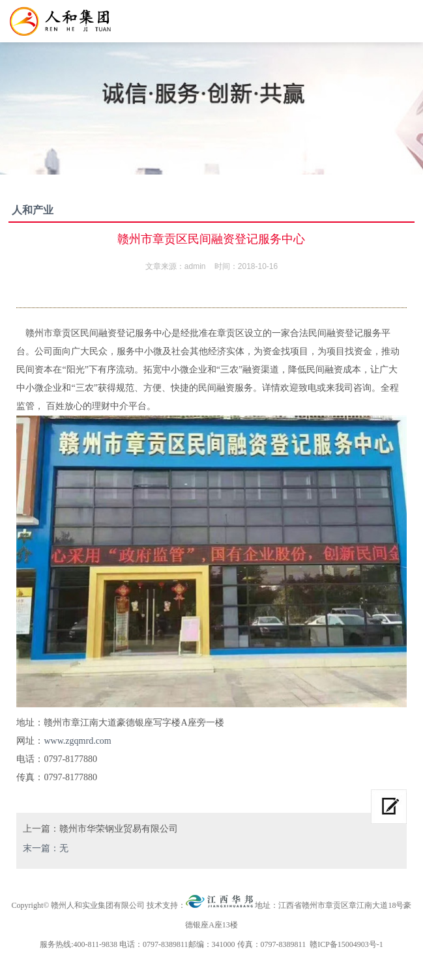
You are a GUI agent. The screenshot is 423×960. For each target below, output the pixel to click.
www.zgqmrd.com (77, 741)
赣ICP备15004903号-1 (346, 944)
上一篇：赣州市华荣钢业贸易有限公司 (100, 829)
